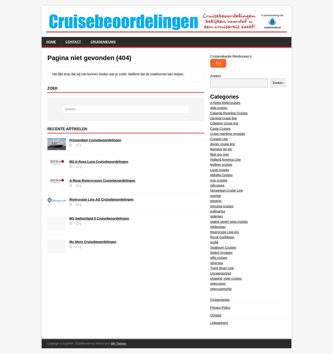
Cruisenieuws (103, 42)
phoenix (216, 201)
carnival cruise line (223, 118)
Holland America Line (225, 159)
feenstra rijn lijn (221, 149)
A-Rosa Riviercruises (225, 103)
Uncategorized (220, 273)
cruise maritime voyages (227, 134)
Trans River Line (222, 268)
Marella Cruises (221, 175)
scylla (214, 242)
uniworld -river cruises (226, 278)
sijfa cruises (218, 258)
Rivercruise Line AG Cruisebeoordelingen (101, 199)
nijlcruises (217, 185)
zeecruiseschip (221, 289)
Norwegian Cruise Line (226, 190)
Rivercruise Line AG (224, 232)
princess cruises (221, 206)
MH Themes (118, 343)
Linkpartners (219, 323)
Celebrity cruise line (224, 123)
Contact (73, 42)
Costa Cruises (220, 128)
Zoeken (215, 76)
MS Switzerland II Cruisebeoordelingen (99, 218)
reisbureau (217, 227)
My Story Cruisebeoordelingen (92, 242)
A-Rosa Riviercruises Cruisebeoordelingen (102, 180)
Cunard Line (219, 139)
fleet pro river (219, 154)
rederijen (216, 216)
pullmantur (217, 211)
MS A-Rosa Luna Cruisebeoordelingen (98, 161)
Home (51, 42)
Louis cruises (219, 170)
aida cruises (219, 108)
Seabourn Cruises (223, 247)
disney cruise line (222, 144)
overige (215, 196)
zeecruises (218, 283)
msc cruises (218, 180)
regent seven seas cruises (229, 222)
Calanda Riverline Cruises (229, 113)
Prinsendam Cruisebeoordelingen (95, 140)
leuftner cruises (221, 164)
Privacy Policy (220, 307)
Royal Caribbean (222, 237)
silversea (216, 263)
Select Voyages (221, 252)
